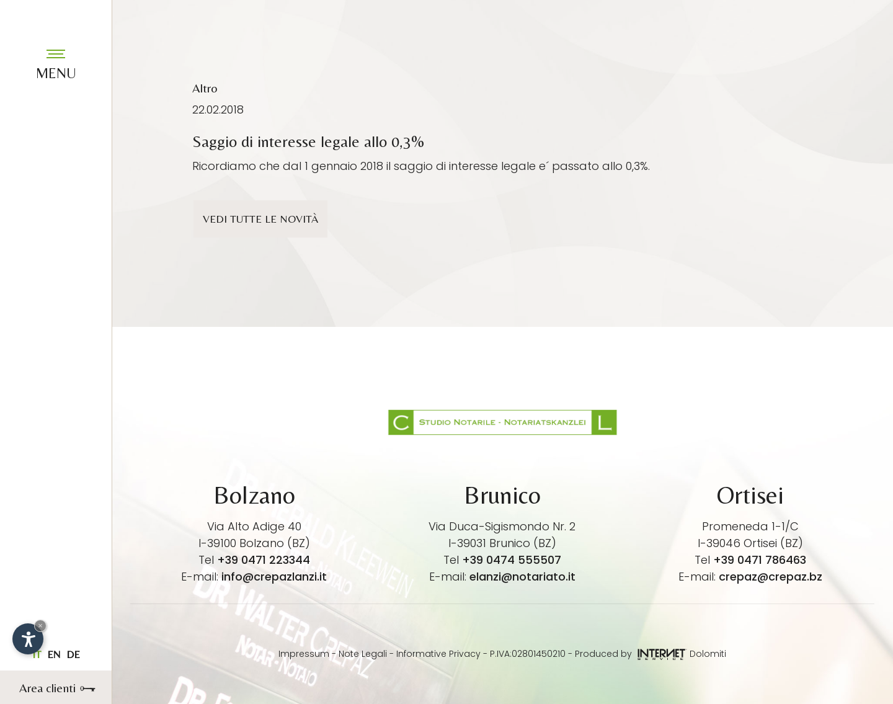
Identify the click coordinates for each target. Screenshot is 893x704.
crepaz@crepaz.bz (770, 576)
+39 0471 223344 (263, 560)
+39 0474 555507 (511, 560)
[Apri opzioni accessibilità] (27, 638)
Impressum (303, 654)
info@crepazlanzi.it (274, 576)
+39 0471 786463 (759, 560)
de (73, 654)
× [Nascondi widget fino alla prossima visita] (40, 625)
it (36, 654)
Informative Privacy (438, 654)
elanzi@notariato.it (522, 576)
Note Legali (363, 654)
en (53, 654)
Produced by (631, 654)
